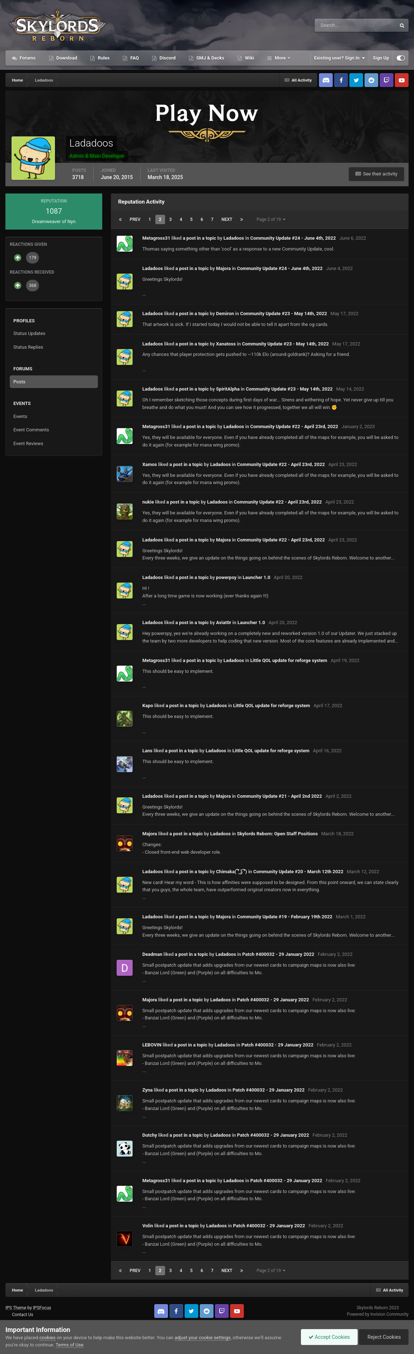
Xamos (149, 464)
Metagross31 (156, 238)
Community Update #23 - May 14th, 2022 (283, 313)
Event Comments (31, 429)
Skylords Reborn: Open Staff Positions (277, 833)
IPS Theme (15, 1307)
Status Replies (28, 347)
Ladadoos (234, 238)
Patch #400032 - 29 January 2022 (278, 954)
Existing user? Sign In (339, 58)
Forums (27, 58)
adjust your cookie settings (202, 1337)
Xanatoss (226, 344)
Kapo (147, 705)
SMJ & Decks (209, 58)
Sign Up (381, 58)
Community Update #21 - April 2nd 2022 (279, 796)
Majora (223, 268)
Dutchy (149, 1135)
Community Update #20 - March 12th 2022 (298, 871)
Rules (102, 58)
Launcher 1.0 (256, 577)
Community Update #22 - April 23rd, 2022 (294, 426)
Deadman (152, 954)
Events (20, 416)
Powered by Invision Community (378, 1314)
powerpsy (226, 577)
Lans (147, 750)
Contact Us (22, 1314)
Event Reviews (28, 443)
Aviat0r (223, 622)
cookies (47, 1337)
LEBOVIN (151, 1045)
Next (226, 219)
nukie (148, 502)
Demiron (225, 313)
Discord (167, 58)
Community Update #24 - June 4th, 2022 (293, 238)
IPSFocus (42, 1307)
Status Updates (29, 333)
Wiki (249, 58)
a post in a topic (199, 238)
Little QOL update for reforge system (288, 660)
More (280, 58)
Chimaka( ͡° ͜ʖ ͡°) (231, 871)
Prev (135, 219)
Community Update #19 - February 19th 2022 (284, 916)
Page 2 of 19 (270, 219)
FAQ (134, 58)
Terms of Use (69, 1345)
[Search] (333, 25)
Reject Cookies (383, 1337)
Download (66, 58)
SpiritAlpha (228, 389)
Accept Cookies (329, 1337)
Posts (19, 381)
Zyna (147, 1090)
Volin (147, 1225)
